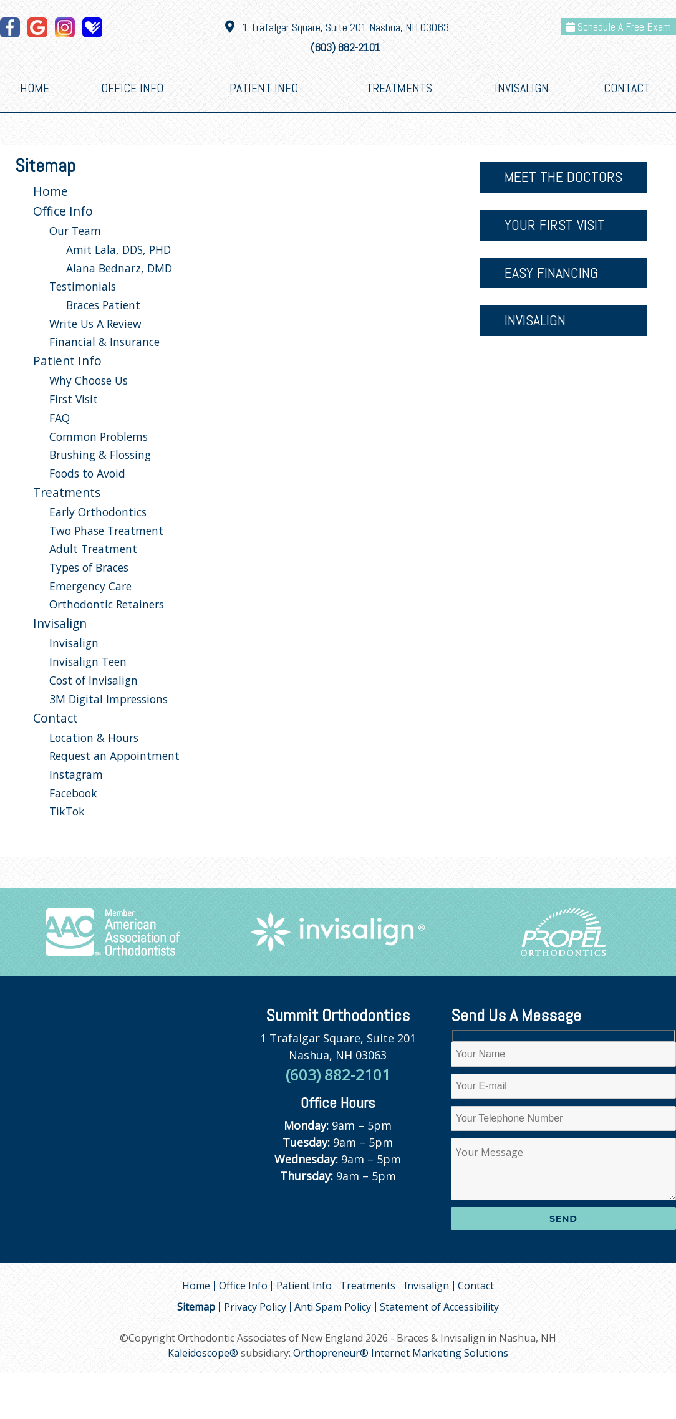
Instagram (76, 774)
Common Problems (98, 436)
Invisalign (522, 88)
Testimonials (82, 286)
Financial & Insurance (104, 341)
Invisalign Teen (88, 661)
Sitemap (196, 1307)
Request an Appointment (114, 755)
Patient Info (263, 88)
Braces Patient (103, 304)
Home (34, 88)
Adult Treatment (93, 548)
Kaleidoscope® (203, 1353)
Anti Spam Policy (332, 1307)
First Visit (73, 399)
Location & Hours (93, 737)
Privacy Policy (255, 1307)
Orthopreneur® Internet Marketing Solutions (400, 1353)
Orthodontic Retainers (106, 604)
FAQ (59, 417)
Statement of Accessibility (439, 1307)
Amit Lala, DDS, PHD (118, 249)
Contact (627, 88)
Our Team (75, 230)
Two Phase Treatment (106, 530)
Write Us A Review (95, 323)
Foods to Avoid (87, 473)
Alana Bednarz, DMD (119, 268)
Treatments (399, 88)
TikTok (67, 811)
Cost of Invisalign (93, 680)
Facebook (73, 793)
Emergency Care (90, 586)
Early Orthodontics (98, 511)
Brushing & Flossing (100, 454)
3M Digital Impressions (108, 698)
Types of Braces (88, 567)
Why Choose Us (88, 380)
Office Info (132, 88)
